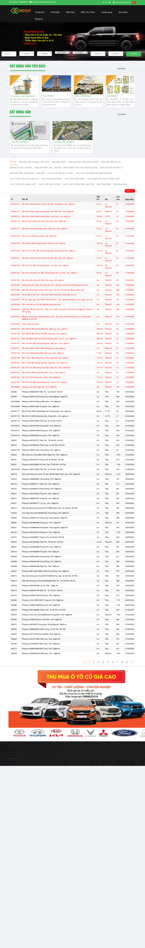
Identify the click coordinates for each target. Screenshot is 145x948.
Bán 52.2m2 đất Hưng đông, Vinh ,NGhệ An (39, 239)
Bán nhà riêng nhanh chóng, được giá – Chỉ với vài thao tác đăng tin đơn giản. (53, 293)
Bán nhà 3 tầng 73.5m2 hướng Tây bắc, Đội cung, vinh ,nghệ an (47, 261)
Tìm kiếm (133, 54)
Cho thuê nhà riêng (51, 182)
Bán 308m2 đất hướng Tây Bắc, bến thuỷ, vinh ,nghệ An (44, 337)
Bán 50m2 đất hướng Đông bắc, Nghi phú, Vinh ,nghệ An (44, 231)
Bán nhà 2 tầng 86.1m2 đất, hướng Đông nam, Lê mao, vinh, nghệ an (49, 276)
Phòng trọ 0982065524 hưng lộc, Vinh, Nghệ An (40, 438)
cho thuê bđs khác (75, 182)
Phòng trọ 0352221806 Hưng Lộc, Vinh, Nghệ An (41, 598)
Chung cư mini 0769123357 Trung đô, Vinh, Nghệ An (42, 603)
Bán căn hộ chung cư (111, 170)
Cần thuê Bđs (104, 187)
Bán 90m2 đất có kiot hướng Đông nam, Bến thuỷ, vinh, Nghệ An (48, 214)
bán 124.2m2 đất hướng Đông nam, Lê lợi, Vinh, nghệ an (44, 385)
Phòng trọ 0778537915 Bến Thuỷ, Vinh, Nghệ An (41, 647)
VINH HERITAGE (83, 97)
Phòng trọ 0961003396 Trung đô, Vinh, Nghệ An (40, 496)
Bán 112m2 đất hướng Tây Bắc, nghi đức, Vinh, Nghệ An (44, 366)
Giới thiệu (55, 12)
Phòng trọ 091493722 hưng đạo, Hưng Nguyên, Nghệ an (44, 627)
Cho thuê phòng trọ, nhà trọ (78, 187)
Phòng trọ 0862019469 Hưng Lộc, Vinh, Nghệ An (41, 434)
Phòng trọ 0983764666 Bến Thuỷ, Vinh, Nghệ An (41, 651)
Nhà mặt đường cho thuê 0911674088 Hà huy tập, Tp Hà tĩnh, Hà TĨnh (50, 579)
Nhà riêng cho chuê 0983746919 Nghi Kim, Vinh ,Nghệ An (44, 458)
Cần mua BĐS (120, 187)
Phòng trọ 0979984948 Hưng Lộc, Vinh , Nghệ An (41, 525)
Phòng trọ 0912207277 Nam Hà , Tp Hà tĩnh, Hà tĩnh (42, 443)
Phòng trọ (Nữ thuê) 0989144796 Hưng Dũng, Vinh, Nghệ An (45, 574)
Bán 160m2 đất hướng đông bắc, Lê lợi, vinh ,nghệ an (43, 375)
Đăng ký (119, 2)
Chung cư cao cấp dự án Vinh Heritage (24, 97)
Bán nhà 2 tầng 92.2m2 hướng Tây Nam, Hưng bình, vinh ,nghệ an (48, 207)
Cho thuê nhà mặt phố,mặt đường (94, 176)
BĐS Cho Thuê (88, 12)
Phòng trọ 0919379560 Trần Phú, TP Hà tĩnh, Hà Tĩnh (42, 545)
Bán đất (41, 176)
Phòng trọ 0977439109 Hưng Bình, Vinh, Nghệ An (41, 637)
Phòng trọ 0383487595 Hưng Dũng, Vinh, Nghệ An (41, 564)
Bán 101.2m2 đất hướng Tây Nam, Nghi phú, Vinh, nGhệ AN (46, 370)
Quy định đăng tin (6, 767)
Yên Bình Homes (19, 145)
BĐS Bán (70, 12)
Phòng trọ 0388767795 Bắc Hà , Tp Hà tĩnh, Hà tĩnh (42, 593)
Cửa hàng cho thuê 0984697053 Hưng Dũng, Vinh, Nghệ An (45, 516)
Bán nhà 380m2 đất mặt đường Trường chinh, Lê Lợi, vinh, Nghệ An (49, 341)
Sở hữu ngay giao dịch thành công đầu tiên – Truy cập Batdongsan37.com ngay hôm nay (57, 302)
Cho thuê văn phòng (49, 187)
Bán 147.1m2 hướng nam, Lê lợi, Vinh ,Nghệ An (41, 380)
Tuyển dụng (106, 12)
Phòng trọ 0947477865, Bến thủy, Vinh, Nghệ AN (41, 642)
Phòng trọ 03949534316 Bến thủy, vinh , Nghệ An (41, 656)
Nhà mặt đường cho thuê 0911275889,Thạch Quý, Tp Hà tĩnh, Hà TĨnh (50, 511)
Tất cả (13, 165)
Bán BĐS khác (59, 165)
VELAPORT (112, 97)
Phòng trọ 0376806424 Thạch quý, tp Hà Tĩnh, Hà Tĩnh (43, 448)
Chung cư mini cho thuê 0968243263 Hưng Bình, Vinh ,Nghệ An (47, 618)
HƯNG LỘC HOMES (64, 145)
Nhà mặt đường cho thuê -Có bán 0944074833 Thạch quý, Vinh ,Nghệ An (51, 477)
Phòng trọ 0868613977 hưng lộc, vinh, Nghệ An (40, 501)
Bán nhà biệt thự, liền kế (48, 170)
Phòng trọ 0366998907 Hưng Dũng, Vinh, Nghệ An (41, 482)
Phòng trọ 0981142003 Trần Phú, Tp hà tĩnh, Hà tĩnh (42, 472)
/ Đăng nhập (126, 2)
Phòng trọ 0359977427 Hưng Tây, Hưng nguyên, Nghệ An (44, 521)
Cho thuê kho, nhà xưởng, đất (103, 182)
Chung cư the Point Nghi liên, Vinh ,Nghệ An (39, 390)
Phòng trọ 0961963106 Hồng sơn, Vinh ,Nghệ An (41, 535)
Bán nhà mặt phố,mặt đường (84, 165)
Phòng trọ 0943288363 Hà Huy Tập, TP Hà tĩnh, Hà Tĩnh (44, 467)
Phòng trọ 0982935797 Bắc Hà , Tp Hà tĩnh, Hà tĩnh (42, 395)
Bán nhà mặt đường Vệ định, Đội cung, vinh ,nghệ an (43, 283)
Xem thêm (121, 69)
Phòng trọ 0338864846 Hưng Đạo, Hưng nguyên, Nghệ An (45, 530)
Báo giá (3, 762)
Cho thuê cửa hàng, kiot (23, 187)
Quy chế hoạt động (7, 759)
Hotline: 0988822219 (20, 2)
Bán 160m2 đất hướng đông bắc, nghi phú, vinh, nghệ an (45, 332)
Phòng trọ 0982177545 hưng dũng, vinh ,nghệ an (41, 453)
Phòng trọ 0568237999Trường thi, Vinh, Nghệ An (41, 608)
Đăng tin (39, 19)
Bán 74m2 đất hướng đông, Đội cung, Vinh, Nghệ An (43, 356)
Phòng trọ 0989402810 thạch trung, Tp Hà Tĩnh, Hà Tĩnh (44, 632)
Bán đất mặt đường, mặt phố (34, 165)
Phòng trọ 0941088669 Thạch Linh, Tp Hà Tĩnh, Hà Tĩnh (43, 613)
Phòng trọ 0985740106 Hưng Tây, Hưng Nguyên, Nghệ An (44, 400)
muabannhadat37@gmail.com (44, 2)
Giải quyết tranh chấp (8, 764)
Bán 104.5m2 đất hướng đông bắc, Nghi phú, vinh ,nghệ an (45, 346)
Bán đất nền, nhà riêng (22, 176)
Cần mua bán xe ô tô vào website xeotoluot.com (41, 307)
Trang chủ (39, 12)
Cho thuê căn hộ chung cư (24, 182)
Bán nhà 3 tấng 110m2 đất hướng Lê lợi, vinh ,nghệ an (44, 351)
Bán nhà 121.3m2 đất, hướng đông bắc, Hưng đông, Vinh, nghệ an (48, 254)
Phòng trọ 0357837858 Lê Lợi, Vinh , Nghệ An (40, 589)
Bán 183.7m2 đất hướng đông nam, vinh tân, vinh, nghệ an (45, 268)
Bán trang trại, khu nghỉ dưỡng (81, 170)
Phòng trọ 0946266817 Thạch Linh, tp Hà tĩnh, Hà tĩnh (43, 540)
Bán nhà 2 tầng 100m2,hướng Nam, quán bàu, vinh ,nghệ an (46, 219)
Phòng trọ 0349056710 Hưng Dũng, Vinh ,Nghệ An (41, 492)
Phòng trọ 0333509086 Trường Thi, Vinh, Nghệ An (41, 550)
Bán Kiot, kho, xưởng (21, 170)
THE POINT (48, 97)
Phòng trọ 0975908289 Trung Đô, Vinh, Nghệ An (40, 555)
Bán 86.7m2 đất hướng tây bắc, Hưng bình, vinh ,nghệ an (45, 419)
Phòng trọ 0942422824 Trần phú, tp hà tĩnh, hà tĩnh (42, 424)
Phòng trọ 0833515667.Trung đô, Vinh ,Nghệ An (40, 409)
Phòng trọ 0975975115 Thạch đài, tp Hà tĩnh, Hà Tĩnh (43, 463)
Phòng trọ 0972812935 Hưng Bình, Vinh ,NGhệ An (41, 429)
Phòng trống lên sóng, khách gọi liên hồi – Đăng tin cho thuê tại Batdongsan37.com (55, 288)
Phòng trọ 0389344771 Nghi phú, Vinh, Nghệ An (40, 487)
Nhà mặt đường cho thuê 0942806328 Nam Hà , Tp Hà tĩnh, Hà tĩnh (48, 584)
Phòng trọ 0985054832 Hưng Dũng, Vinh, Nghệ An (41, 559)
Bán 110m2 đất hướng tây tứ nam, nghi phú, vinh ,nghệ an (45, 361)
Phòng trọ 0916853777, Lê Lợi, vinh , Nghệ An (40, 506)
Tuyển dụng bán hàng (30, 327)
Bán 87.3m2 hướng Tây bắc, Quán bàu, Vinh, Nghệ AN (44, 224)
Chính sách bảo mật (8, 756)
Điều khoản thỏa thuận (9, 754)
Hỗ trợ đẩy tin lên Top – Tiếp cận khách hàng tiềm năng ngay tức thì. (49, 298)
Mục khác (123, 12)
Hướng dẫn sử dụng (8, 751)
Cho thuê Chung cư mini (60, 176)
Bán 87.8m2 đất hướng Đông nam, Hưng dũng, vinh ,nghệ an (46, 414)
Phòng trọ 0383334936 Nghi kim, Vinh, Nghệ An (40, 569)
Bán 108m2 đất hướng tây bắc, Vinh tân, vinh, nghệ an (44, 246)
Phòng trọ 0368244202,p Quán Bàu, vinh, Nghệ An (42, 622)
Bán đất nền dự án (111, 165)
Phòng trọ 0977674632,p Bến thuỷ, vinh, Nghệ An (41, 404)
